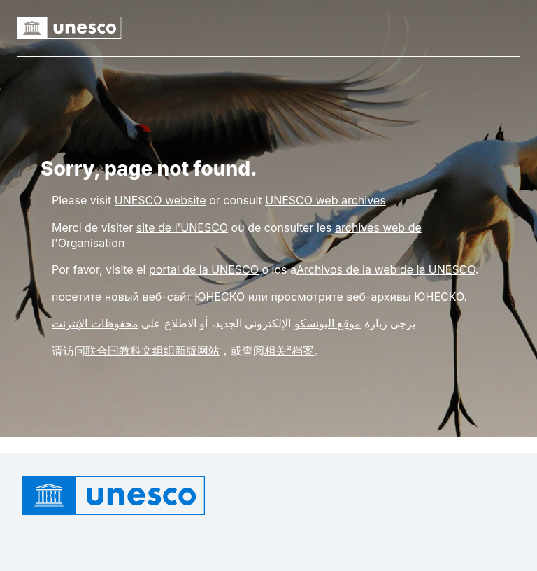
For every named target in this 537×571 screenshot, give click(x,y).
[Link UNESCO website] (160, 200)
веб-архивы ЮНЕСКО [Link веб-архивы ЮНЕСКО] (405, 297)
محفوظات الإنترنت (95, 323)
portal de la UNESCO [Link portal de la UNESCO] (204, 269)
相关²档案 (289, 351)
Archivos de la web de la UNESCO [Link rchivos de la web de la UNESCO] (385, 269)
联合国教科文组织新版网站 (152, 351)
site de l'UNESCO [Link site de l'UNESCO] (182, 227)
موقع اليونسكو (327, 323)
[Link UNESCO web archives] (325, 200)
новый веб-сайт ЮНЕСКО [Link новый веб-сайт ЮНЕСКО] (175, 297)
